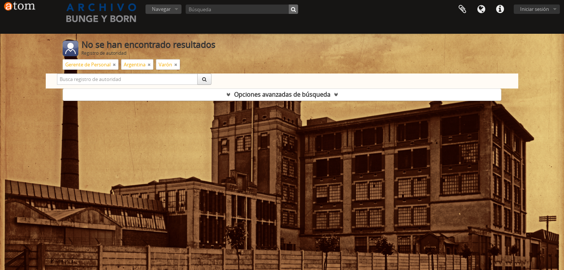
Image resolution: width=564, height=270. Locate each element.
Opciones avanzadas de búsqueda (282, 94)
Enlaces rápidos (499, 9)
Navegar (161, 9)
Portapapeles (462, 9)
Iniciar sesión (534, 9)
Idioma (481, 9)
